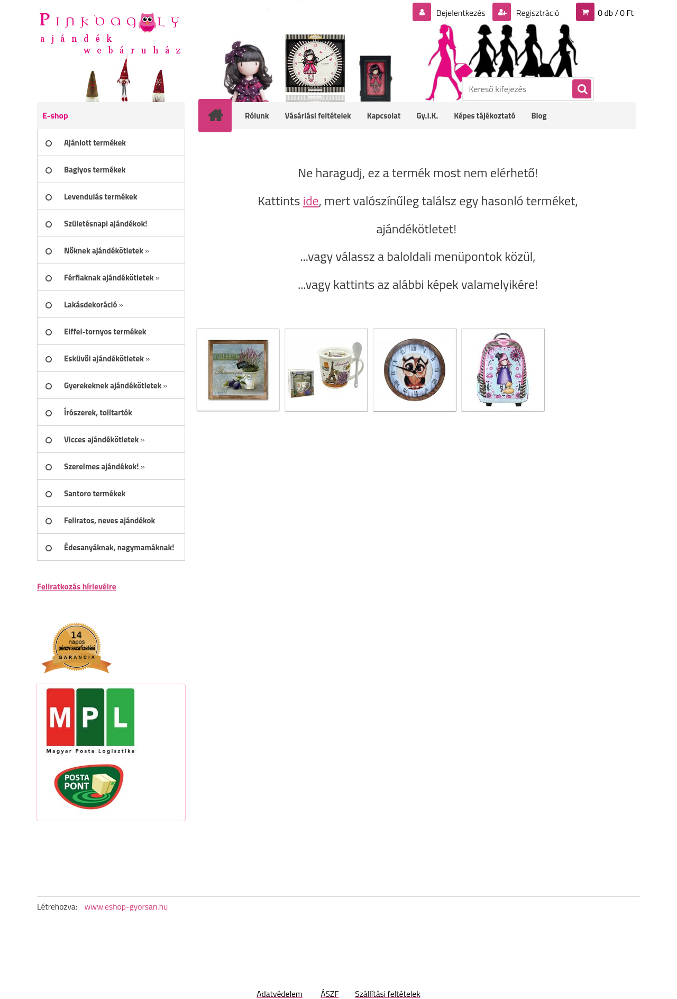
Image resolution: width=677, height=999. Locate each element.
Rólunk (257, 116)
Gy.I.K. (427, 116)
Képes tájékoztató (484, 116)
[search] (581, 89)
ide (311, 200)
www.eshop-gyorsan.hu (126, 906)
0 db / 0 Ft (616, 12)
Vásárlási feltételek (318, 116)
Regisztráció (536, 12)
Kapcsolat (384, 116)
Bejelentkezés (460, 12)
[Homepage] (222, 115)
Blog (538, 116)
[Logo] (109, 32)
